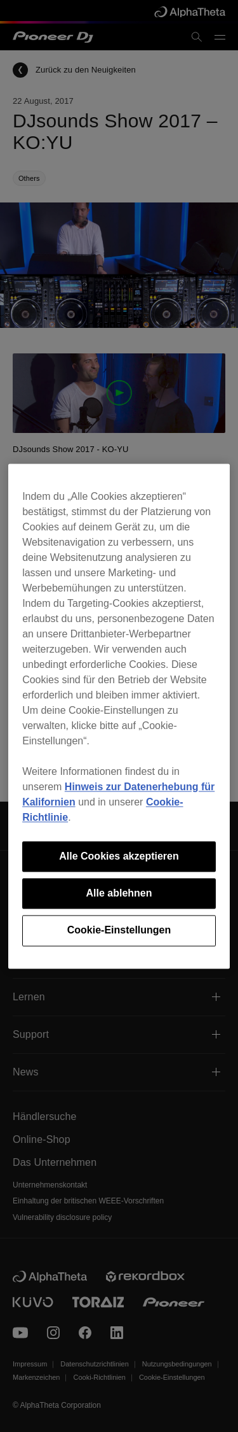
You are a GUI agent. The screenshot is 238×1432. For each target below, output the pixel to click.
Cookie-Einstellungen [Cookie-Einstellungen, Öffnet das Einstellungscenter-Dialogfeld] (119, 930)
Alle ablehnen (119, 893)
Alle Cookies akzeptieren (119, 856)
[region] (119, 716)
